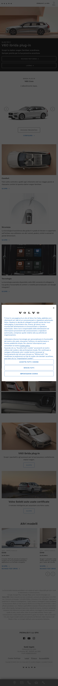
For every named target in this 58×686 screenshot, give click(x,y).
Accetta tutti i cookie (29, 362)
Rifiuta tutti (29, 368)
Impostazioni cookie (29, 374)
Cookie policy (25, 346)
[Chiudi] (53, 308)
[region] (29, 343)
